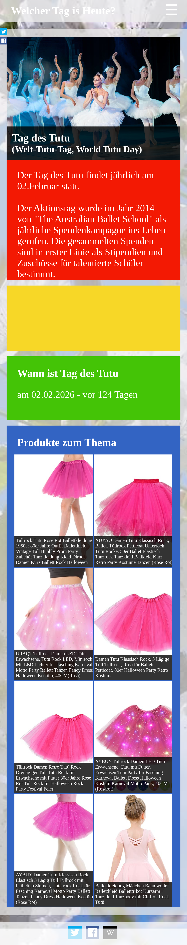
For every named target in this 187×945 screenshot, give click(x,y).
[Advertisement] (93, 318)
